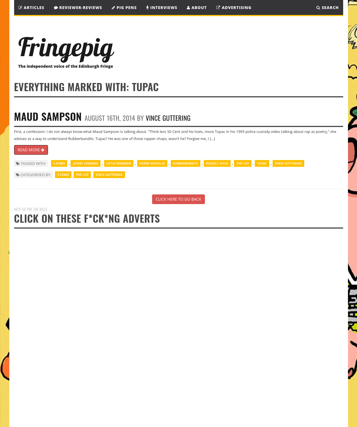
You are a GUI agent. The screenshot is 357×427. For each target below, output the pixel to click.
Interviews (161, 7)
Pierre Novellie (152, 163)
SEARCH (327, 7)
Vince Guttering (168, 118)
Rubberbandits (185, 163)
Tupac (262, 163)
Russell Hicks (217, 163)
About (197, 7)
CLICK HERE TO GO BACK (178, 199)
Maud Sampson (48, 116)
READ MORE (31, 149)
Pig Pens (124, 7)
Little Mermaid (119, 163)
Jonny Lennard (85, 163)
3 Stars (59, 163)
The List (242, 163)
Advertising (233, 7)
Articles (31, 7)
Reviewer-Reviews (78, 7)
